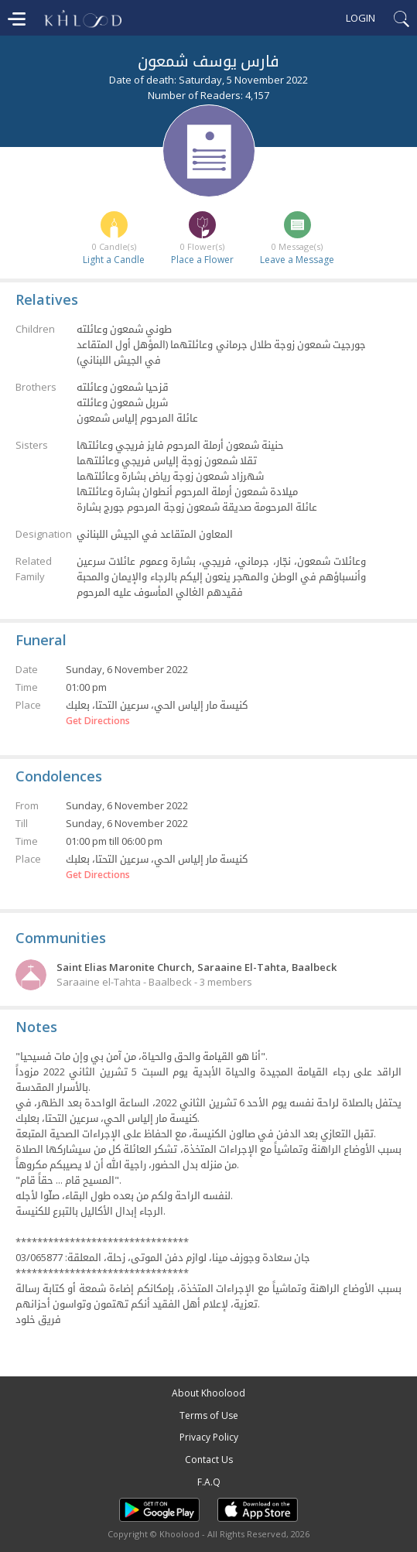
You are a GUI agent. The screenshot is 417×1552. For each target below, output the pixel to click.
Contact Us (209, 1459)
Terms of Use (208, 1415)
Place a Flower (202, 259)
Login (360, 18)
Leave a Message (297, 259)
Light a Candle (114, 259)
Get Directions (98, 721)
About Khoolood (208, 1393)
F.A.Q (208, 1482)
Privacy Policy (208, 1437)
